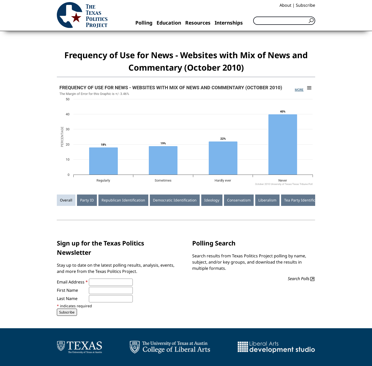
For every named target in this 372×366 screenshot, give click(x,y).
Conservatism (239, 200)
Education (169, 22)
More (299, 89)
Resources (198, 22)
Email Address (72, 282)
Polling (143, 22)
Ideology (211, 200)
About (285, 5)
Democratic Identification (175, 200)
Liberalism (267, 200)
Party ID (87, 200)
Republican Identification (123, 200)
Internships (229, 22)
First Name (67, 290)
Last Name (67, 298)
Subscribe (305, 5)
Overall (66, 200)
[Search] (284, 21)
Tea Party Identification (304, 200)
